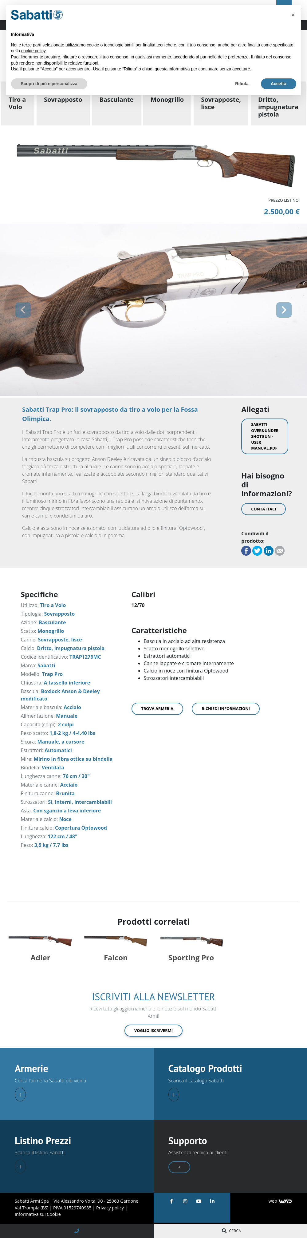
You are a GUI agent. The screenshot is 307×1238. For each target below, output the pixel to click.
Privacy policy (110, 1208)
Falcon (116, 957)
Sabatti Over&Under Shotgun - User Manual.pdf (264, 436)
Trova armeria (157, 708)
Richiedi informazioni (226, 708)
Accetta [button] (278, 83)
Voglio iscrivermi (153, 1030)
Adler (40, 957)
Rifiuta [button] (242, 83)
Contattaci (263, 509)
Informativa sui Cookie (38, 1214)
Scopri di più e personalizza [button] (49, 83)
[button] (23, 310)
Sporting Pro (191, 957)
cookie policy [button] (33, 50)
